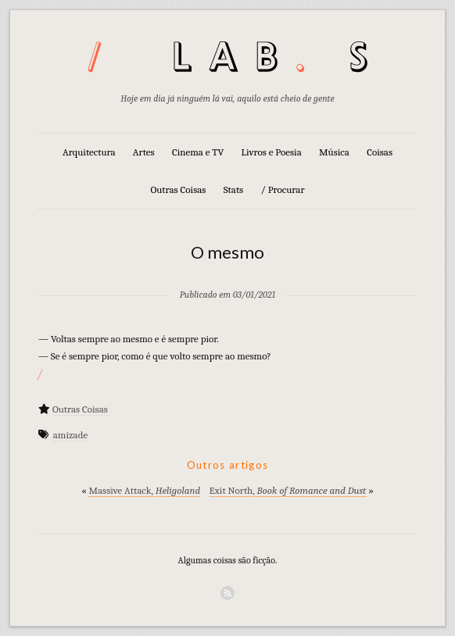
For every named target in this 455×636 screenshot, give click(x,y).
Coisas (379, 152)
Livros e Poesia (272, 152)
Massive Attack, (144, 490)
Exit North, (288, 490)
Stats (234, 189)
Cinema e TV (198, 152)
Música (334, 152)
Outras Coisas (178, 189)
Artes (144, 152)
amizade (70, 435)
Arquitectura (89, 152)
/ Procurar (282, 189)
